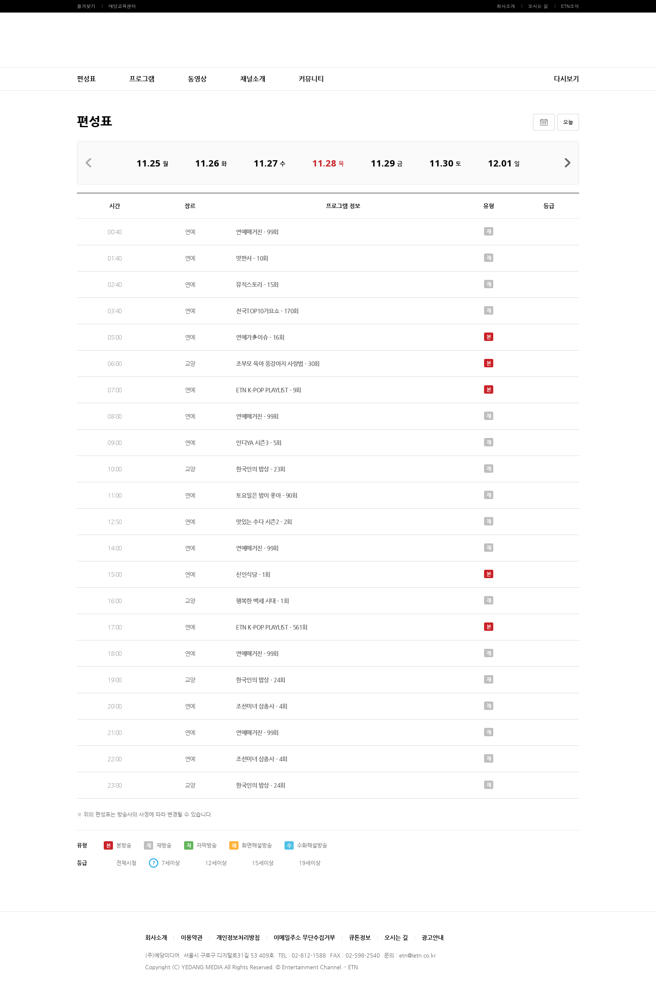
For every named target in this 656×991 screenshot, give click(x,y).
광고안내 (432, 937)
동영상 (197, 79)
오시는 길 (538, 6)
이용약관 (191, 937)
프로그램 (141, 79)
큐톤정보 (360, 937)
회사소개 (506, 6)
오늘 (568, 122)
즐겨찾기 (86, 6)
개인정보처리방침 (238, 937)
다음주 (565, 162)
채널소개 (252, 79)
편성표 (86, 79)
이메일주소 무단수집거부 (304, 937)
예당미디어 (328, 40)
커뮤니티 (311, 79)
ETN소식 (570, 6)
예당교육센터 (122, 6)
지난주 (91, 162)
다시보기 (566, 79)
